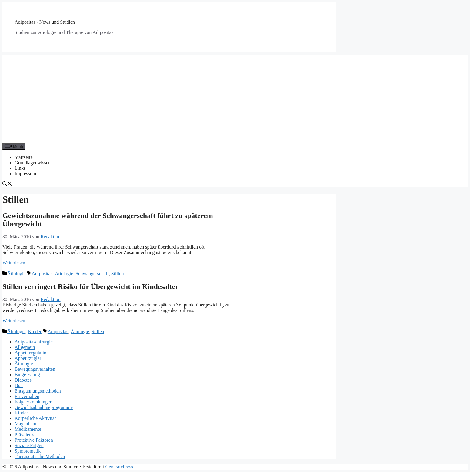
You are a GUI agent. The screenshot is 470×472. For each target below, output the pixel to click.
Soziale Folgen (29, 445)
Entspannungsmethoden (38, 390)
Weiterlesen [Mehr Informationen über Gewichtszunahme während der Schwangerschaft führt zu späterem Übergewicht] (13, 262)
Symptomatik (28, 451)
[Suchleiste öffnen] (7, 184)
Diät (19, 385)
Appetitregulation (32, 352)
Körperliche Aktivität (35, 418)
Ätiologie (16, 273)
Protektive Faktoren (34, 440)
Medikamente (28, 429)
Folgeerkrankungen (33, 401)
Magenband (26, 423)
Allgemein (25, 347)
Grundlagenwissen (33, 162)
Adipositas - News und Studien (45, 22)
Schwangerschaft (91, 273)
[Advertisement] (235, 97)
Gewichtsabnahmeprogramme (44, 407)
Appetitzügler (28, 358)
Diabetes (23, 380)
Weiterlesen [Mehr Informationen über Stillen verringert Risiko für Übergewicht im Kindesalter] (13, 320)
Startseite (24, 157)
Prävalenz (24, 434)
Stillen (117, 273)
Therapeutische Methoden (40, 456)
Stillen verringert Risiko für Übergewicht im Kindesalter (90, 286)
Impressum (25, 173)
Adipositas (42, 273)
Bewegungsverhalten (35, 369)
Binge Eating (27, 374)
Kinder (34, 331)
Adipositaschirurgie (34, 341)
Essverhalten (27, 396)
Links (20, 168)
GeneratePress (119, 466)
